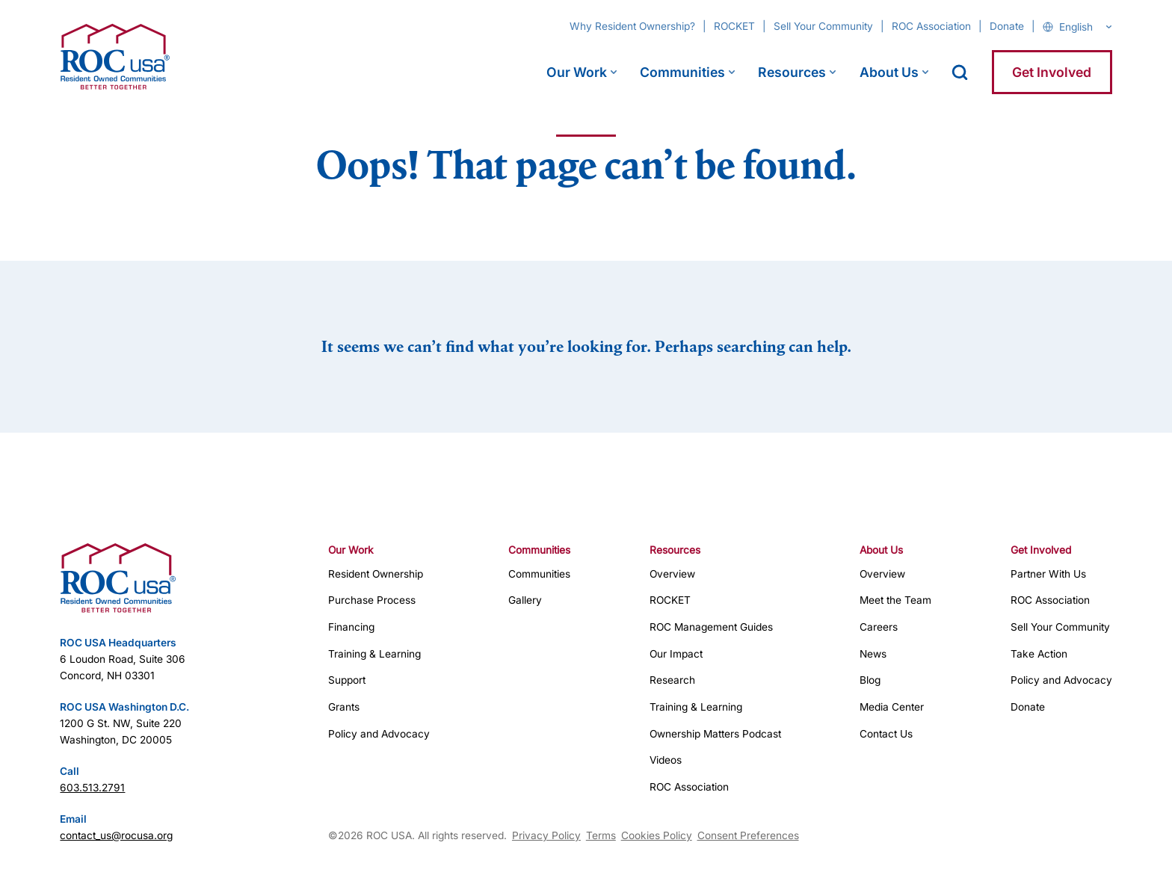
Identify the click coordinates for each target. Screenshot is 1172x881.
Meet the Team (895, 600)
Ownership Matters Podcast (715, 734)
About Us (889, 72)
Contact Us (886, 734)
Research (672, 680)
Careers (879, 627)
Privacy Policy (546, 835)
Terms (601, 835)
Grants (344, 707)
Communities (682, 72)
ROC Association (931, 26)
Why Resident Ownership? (632, 26)
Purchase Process (372, 600)
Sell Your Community (823, 26)
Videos (666, 760)
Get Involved (1051, 72)
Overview (672, 574)
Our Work (576, 72)
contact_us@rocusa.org (116, 835)
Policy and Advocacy (379, 734)
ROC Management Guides (711, 627)
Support (347, 680)
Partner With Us (1048, 574)
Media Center (892, 707)
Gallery (525, 600)
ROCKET (734, 26)
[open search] (960, 72)
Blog (870, 680)
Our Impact (676, 654)
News (873, 654)
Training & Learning (374, 654)
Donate (1007, 26)
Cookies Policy (656, 835)
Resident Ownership (375, 574)
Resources (792, 72)
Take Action (1039, 654)
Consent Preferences (748, 835)
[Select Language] (1085, 27)
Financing (351, 627)
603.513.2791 (92, 788)
